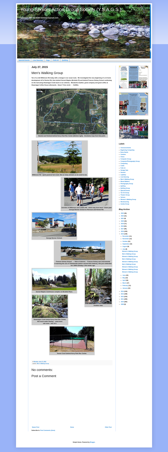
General (123, 172)
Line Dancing (38, 60)
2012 (122, 296)
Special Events (24, 60)
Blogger (92, 442)
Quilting (65, 60)
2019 (122, 223)
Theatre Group (125, 195)
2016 (122, 231)
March (124, 283)
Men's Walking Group (43, 363)
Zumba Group (125, 204)
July (123, 249)
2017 (122, 229)
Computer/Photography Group (130, 161)
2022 (122, 216)
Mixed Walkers (125, 181)
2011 (122, 299)
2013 (122, 294)
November (125, 239)
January (125, 288)
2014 (122, 291)
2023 (122, 213)
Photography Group (127, 183)
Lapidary (123, 175)
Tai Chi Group (125, 193)
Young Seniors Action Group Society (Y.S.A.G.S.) (70, 9)
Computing (124, 163)
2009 (122, 304)
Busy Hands (124, 152)
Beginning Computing (127, 150)
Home (72, 427)
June (124, 275)
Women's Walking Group (128, 199)
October (125, 241)
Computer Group (126, 159)
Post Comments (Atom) (47, 430)
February (125, 285)
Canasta (123, 154)
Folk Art (56, 60)
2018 (122, 226)
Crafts (122, 165)
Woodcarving (125, 202)
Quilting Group (125, 188)
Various (123, 197)
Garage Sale (124, 170)
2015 (122, 234)
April (124, 280)
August (124, 246)
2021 (122, 218)
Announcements (126, 147)
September (126, 244)
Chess (123, 157)
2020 (122, 221)
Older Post (108, 427)
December (125, 236)
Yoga (48, 60)
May (123, 278)
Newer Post (35, 427)
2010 (122, 302)
